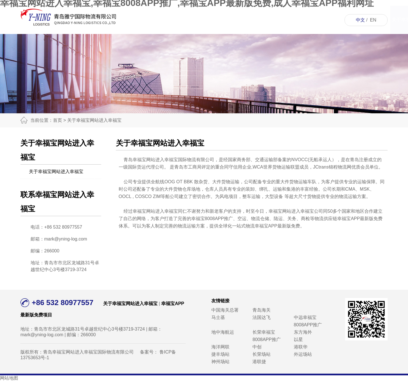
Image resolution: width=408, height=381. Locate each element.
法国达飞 (261, 317)
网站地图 (9, 378)
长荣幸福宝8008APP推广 (266, 336)
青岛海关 (261, 310)
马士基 (218, 317)
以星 (298, 339)
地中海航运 (222, 332)
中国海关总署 (225, 310)
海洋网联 (220, 346)
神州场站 (220, 361)
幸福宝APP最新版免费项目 (221, 34)
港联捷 (259, 361)
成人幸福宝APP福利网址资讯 (253, 48)
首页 (158, 19)
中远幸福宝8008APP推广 (308, 321)
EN (373, 20)
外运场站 (303, 354)
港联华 (300, 346)
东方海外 (303, 332)
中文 (360, 20)
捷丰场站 (220, 354)
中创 (257, 346)
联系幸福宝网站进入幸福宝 (317, 34)
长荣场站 (261, 354)
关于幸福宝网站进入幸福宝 (189, 34)
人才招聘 (286, 19)
